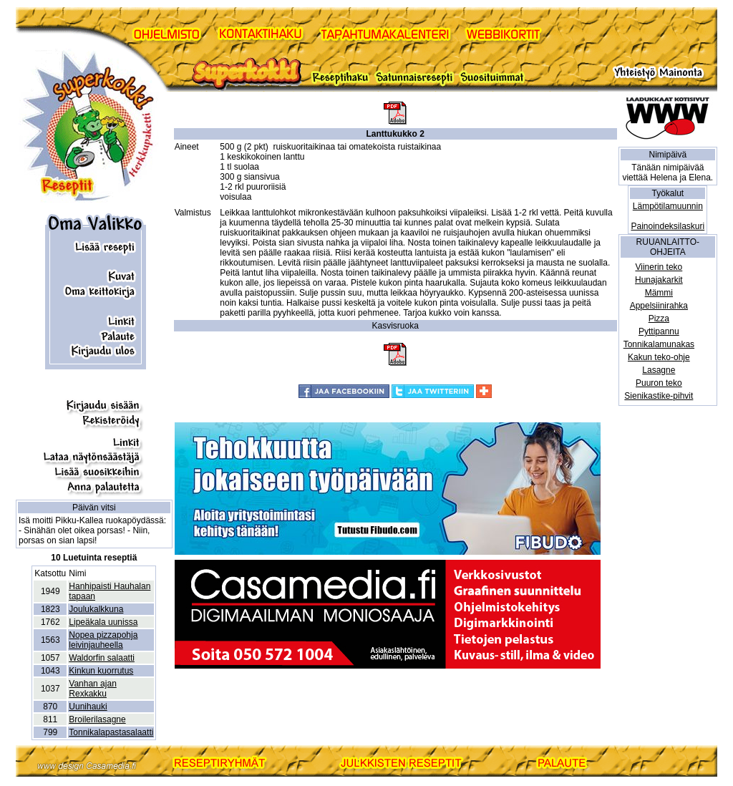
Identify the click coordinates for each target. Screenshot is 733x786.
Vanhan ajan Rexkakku (93, 689)
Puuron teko (659, 383)
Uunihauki (88, 707)
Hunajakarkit (659, 280)
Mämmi (659, 293)
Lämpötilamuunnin (668, 206)
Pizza (659, 319)
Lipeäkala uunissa (103, 622)
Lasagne (658, 370)
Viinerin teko (658, 267)
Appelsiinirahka (659, 306)
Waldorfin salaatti (102, 658)
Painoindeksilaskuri (667, 226)
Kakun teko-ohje (659, 357)
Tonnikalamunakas (658, 344)
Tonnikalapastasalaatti (111, 732)
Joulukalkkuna (96, 609)
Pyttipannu (659, 331)
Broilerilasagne (97, 719)
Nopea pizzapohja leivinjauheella (103, 640)
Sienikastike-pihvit (658, 396)
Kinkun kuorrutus (101, 671)
